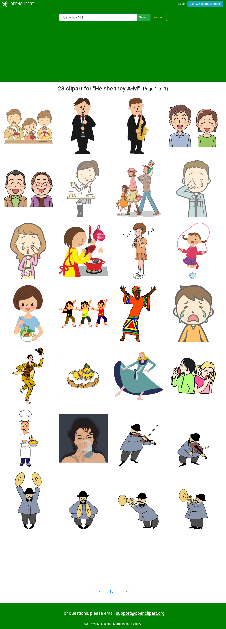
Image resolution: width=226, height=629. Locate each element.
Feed (134, 624)
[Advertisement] (113, 51)
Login (181, 3)
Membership (121, 624)
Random (158, 17)
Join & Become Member (205, 3)
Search (143, 17)
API (141, 624)
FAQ (85, 624)
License (106, 624)
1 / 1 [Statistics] (113, 591)
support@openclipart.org (140, 613)
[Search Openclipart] (98, 17)
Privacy (94, 624)
